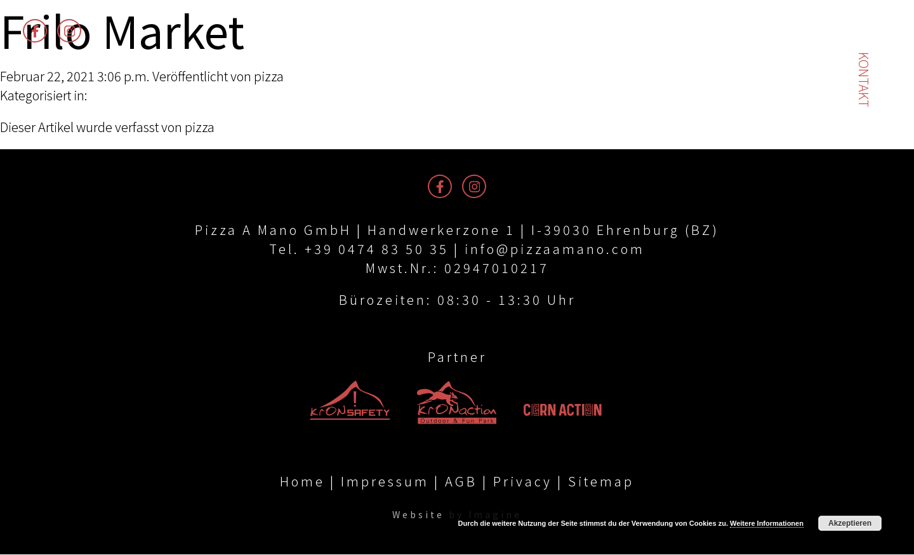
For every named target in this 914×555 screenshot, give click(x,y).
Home (302, 481)
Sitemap (601, 481)
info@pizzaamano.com (555, 248)
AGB (461, 481)
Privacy (522, 481)
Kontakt (864, 79)
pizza (269, 76)
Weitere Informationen (767, 523)
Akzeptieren (849, 523)
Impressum (385, 481)
